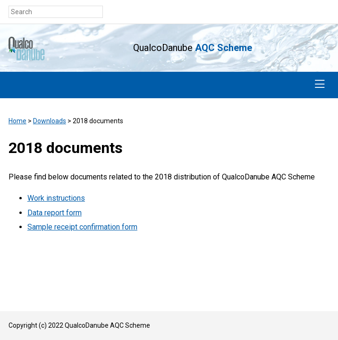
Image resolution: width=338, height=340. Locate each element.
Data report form (54, 212)
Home (17, 121)
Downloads (49, 121)
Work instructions (56, 198)
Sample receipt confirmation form (82, 226)
